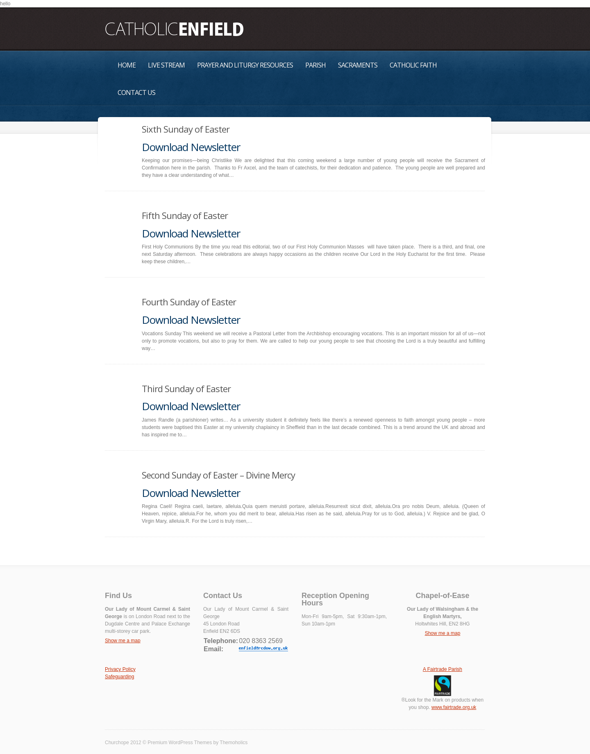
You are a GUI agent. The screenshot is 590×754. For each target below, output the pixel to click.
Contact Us (136, 92)
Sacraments (357, 65)
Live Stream (166, 65)
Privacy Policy (120, 669)
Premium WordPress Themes (180, 742)
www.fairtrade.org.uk (453, 707)
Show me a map (123, 640)
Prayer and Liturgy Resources (245, 65)
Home (127, 65)
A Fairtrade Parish (442, 669)
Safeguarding (119, 677)
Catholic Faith (413, 65)
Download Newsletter (191, 147)
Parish (315, 65)
